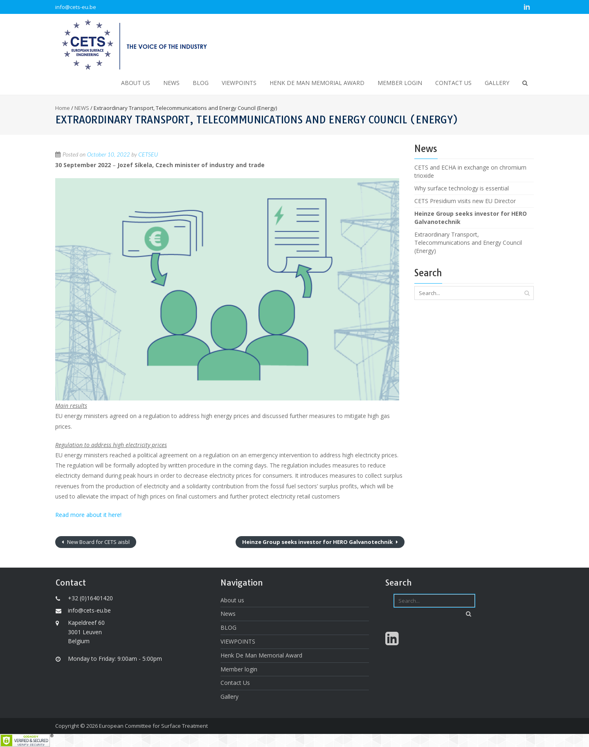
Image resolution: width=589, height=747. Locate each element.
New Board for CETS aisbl (98, 542)
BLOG (201, 83)
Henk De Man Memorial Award (317, 83)
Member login (400, 83)
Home (62, 108)
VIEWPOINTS (239, 83)
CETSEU (148, 154)
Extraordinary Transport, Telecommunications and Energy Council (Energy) (468, 242)
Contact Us (453, 83)
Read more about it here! (88, 515)
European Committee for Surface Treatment (153, 725)
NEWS (81, 108)
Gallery (497, 83)
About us (135, 83)
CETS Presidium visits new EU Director (465, 201)
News (171, 83)
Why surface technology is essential (461, 188)
